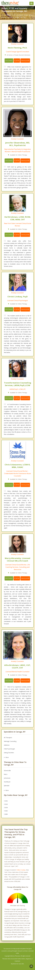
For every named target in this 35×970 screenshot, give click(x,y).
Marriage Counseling (10, 741)
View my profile (25, 60)
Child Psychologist (9, 749)
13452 (6, 801)
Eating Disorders (9, 752)
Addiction (7, 745)
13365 (6, 811)
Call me (16, 60)
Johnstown (7, 778)
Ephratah (6, 785)
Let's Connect (8, 60)
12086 (6, 814)
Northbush (7, 782)
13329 (6, 804)
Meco (5, 774)
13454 (6, 807)
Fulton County (21, 870)
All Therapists (8, 737)
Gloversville (7, 770)
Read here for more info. (17, 964)
